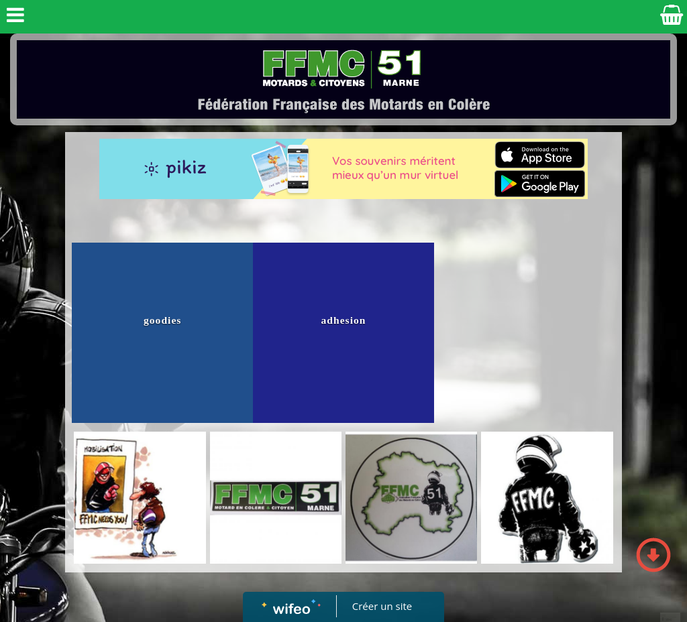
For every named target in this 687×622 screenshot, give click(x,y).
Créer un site (382, 606)
